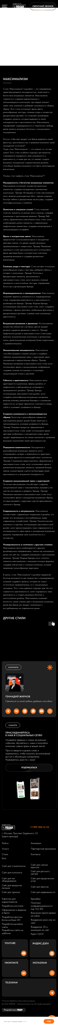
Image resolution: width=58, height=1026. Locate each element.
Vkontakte (11, 962)
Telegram (11, 982)
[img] (19, 6)
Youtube (10, 943)
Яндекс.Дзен (40, 943)
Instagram (40, 962)
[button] (43, 6)
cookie (25, 1021)
